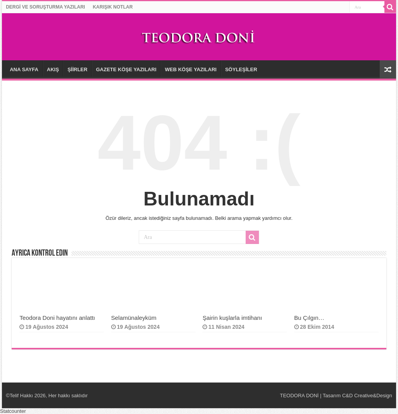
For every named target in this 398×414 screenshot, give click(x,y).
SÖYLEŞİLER (241, 69)
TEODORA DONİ (299, 395)
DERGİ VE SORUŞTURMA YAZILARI (45, 7)
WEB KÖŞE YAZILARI (190, 69)
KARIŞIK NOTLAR (113, 7)
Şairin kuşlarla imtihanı (232, 317)
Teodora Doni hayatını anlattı (57, 317)
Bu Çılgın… (310, 317)
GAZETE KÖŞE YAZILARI (126, 69)
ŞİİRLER (77, 69)
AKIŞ (53, 69)
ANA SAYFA (24, 69)
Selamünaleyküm (134, 317)
